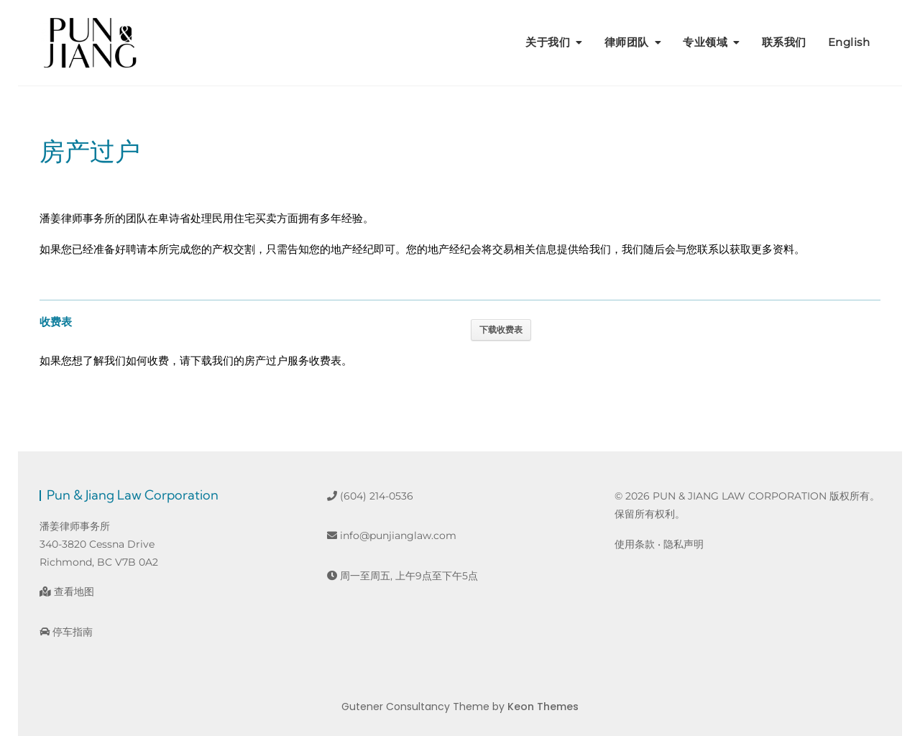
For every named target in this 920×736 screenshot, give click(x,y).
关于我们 (547, 42)
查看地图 (67, 591)
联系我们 (784, 42)
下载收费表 (501, 330)
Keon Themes (543, 706)
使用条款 (635, 544)
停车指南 (66, 631)
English (849, 42)
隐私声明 (683, 544)
